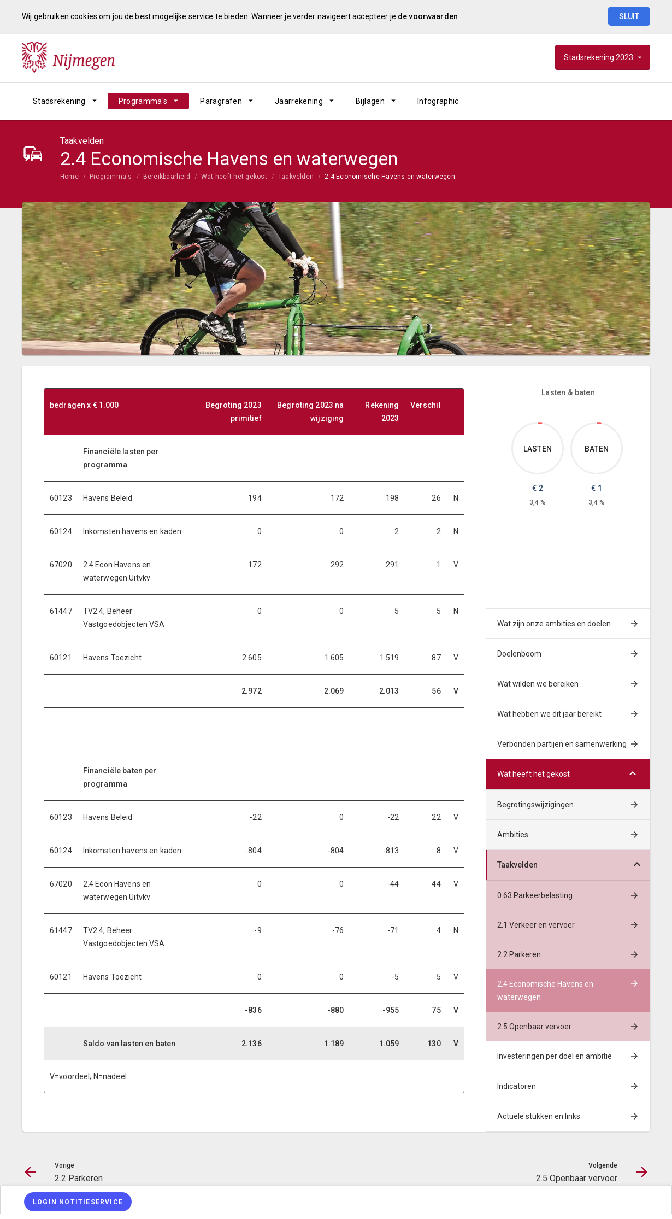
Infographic (438, 101)
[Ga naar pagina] (584, 101)
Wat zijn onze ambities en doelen (554, 623)
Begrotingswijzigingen (535, 804)
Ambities (512, 834)
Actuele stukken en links (538, 1116)
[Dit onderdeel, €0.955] (599, 423)
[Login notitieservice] (77, 1202)
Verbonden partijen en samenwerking (562, 744)
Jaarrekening (299, 101)
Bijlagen (370, 101)
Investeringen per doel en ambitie (554, 1056)
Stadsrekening (59, 101)
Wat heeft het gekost (234, 176)
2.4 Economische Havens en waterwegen (390, 176)
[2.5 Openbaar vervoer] (613, 101)
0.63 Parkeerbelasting (535, 895)
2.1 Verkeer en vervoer (536, 925)
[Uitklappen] (636, 865)
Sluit (629, 16)
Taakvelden (296, 176)
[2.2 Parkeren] (556, 101)
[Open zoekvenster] (638, 101)
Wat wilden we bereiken (538, 683)
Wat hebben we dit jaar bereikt (549, 714)
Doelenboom (519, 653)
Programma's (143, 101)
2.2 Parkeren (519, 954)
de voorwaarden (428, 16)
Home (69, 176)
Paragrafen (221, 101)
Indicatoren (516, 1086)
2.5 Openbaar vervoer (534, 1026)
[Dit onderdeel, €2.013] (540, 423)
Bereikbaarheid (166, 176)
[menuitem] (65, 101)
